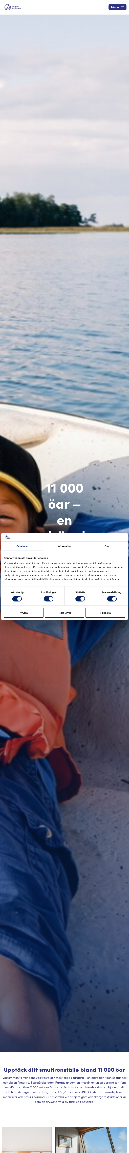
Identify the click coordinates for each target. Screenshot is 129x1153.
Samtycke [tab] (22, 546)
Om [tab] (106, 546)
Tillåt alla (105, 612)
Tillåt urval (64, 612)
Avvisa (24, 612)
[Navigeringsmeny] (117, 7)
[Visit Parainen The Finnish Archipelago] (13, 7)
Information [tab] (64, 546)
